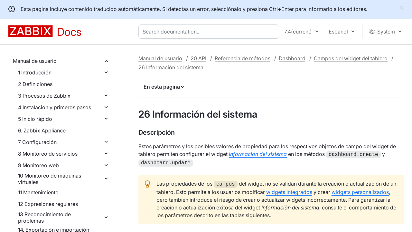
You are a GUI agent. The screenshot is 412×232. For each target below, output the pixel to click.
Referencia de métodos (242, 58)
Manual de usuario (35, 61)
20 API (198, 58)
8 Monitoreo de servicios (48, 153)
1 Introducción (35, 72)
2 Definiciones (35, 84)
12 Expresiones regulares (48, 204)
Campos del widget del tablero (351, 58)
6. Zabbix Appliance (42, 130)
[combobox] (210, 31)
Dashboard (292, 58)
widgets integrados (289, 190)
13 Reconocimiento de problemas (44, 217)
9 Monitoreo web (38, 165)
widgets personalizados (360, 190)
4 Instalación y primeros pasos (54, 107)
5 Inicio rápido (35, 119)
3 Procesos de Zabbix (44, 95)
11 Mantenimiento (38, 192)
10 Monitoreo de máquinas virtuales (49, 178)
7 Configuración (37, 142)
